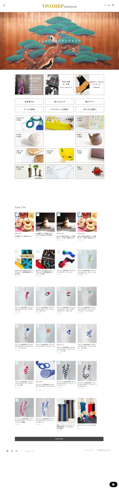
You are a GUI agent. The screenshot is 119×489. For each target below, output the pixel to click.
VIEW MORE (60, 439)
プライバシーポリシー (89, 450)
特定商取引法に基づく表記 (104, 450)
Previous (4, 41)
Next (115, 41)
